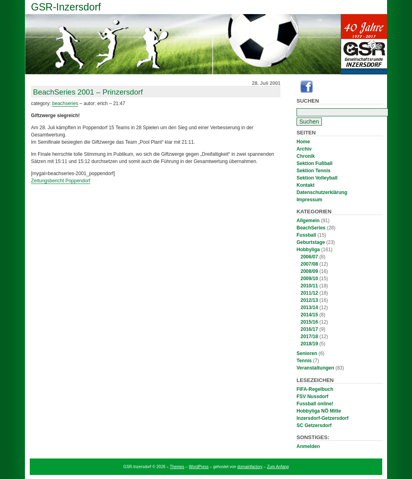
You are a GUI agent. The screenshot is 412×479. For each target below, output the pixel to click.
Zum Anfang (278, 467)
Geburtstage (311, 242)
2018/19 (309, 344)
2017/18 (309, 336)
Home (303, 142)
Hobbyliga (308, 249)
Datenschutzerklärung (322, 192)
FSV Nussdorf (312, 396)
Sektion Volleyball (317, 178)
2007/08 (309, 264)
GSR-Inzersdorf (66, 6)
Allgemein (308, 220)
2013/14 (309, 307)
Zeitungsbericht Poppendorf (60, 181)
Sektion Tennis (313, 170)
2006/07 (309, 257)
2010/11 (309, 286)
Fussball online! (315, 404)
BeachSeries (311, 228)
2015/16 (309, 322)
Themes (177, 467)
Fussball (306, 235)
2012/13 (309, 300)
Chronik (306, 156)
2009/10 (309, 278)
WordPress (198, 467)
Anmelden (308, 446)
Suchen (308, 101)
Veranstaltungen (315, 368)
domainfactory (250, 467)
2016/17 (309, 329)
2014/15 (309, 315)
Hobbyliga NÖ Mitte (319, 411)
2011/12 (309, 293)
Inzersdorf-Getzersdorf (322, 418)
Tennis (304, 360)
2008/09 (309, 271)
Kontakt (306, 185)
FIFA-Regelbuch (315, 389)
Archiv (304, 149)
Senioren (307, 353)
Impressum (309, 199)
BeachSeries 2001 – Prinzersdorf (88, 92)
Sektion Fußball (314, 163)
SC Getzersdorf (314, 425)
